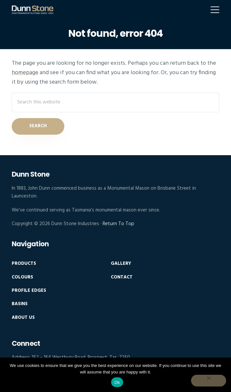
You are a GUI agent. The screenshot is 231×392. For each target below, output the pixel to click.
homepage (25, 72)
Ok (117, 382)
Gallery (121, 263)
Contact (122, 277)
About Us (23, 317)
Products (24, 263)
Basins (20, 304)
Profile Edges (29, 290)
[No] (208, 380)
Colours (22, 277)
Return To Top (118, 224)
